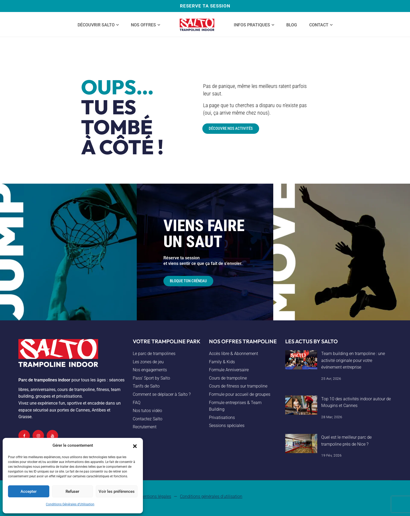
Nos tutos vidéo (147, 410)
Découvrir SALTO (96, 24)
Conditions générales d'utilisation (211, 496)
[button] (135, 445)
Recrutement (144, 426)
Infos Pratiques (252, 24)
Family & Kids (222, 361)
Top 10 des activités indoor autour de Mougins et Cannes (356, 402)
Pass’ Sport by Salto (151, 378)
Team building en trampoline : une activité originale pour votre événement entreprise (353, 360)
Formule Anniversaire (229, 369)
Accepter (29, 491)
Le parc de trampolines (154, 353)
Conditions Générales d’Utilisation (70, 504)
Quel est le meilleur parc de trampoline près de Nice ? (346, 441)
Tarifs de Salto (146, 386)
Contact (318, 24)
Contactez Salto (147, 418)
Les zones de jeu (148, 361)
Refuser (72, 491)
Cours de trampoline (228, 378)
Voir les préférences (117, 491)
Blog (291, 24)
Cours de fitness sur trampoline (238, 386)
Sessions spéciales (226, 425)
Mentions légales (155, 496)
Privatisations (222, 417)
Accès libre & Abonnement (233, 353)
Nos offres (143, 24)
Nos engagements (150, 369)
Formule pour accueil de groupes (239, 394)
